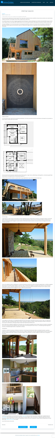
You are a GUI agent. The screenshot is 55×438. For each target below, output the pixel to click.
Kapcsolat (51, 2)
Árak (47, 2)
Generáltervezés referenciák (25, 2)
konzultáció (4, 417)
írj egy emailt (24, 415)
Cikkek (44, 2)
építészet (3, 13)
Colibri (39, 435)
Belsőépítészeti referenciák (36, 2)
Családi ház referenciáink (10, 419)
